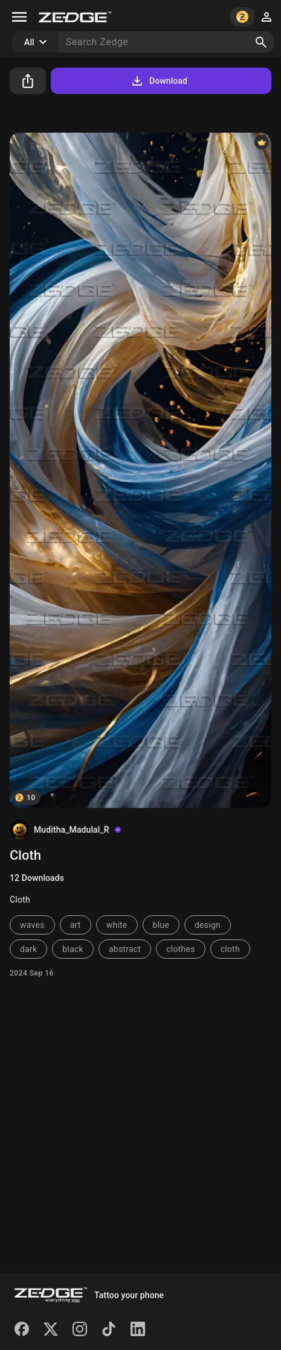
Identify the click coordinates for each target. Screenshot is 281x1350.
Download (158, 81)
